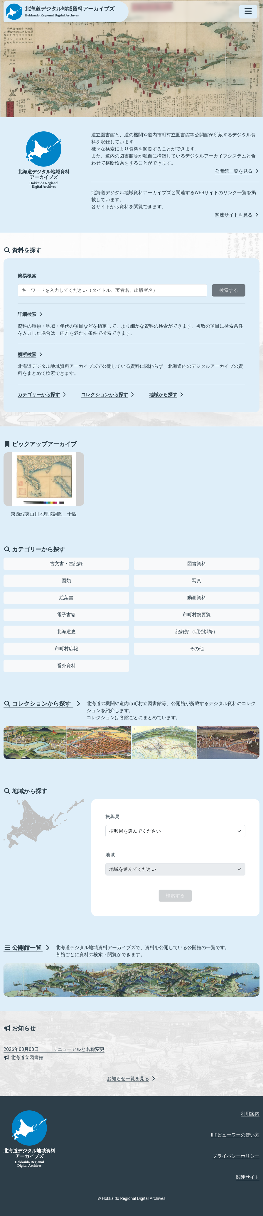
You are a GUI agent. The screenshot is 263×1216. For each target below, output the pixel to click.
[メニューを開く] (248, 11)
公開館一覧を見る (237, 171)
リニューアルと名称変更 (54, 1049)
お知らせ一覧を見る (131, 1078)
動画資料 (196, 597)
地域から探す (166, 394)
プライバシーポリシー (236, 1156)
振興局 (112, 816)
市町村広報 (66, 648)
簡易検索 (27, 276)
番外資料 (66, 665)
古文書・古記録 (66, 563)
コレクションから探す (108, 394)
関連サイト (247, 1177)
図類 (66, 580)
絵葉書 (66, 597)
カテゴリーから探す (42, 394)
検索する (228, 290)
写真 (196, 580)
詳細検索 (30, 314)
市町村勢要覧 (197, 614)
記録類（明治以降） (197, 631)
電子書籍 (66, 614)
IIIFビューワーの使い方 (235, 1135)
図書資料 (196, 563)
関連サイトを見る (237, 215)
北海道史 (66, 631)
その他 (197, 648)
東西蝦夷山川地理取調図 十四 (44, 514)
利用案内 (250, 1114)
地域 (110, 855)
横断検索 (30, 354)
